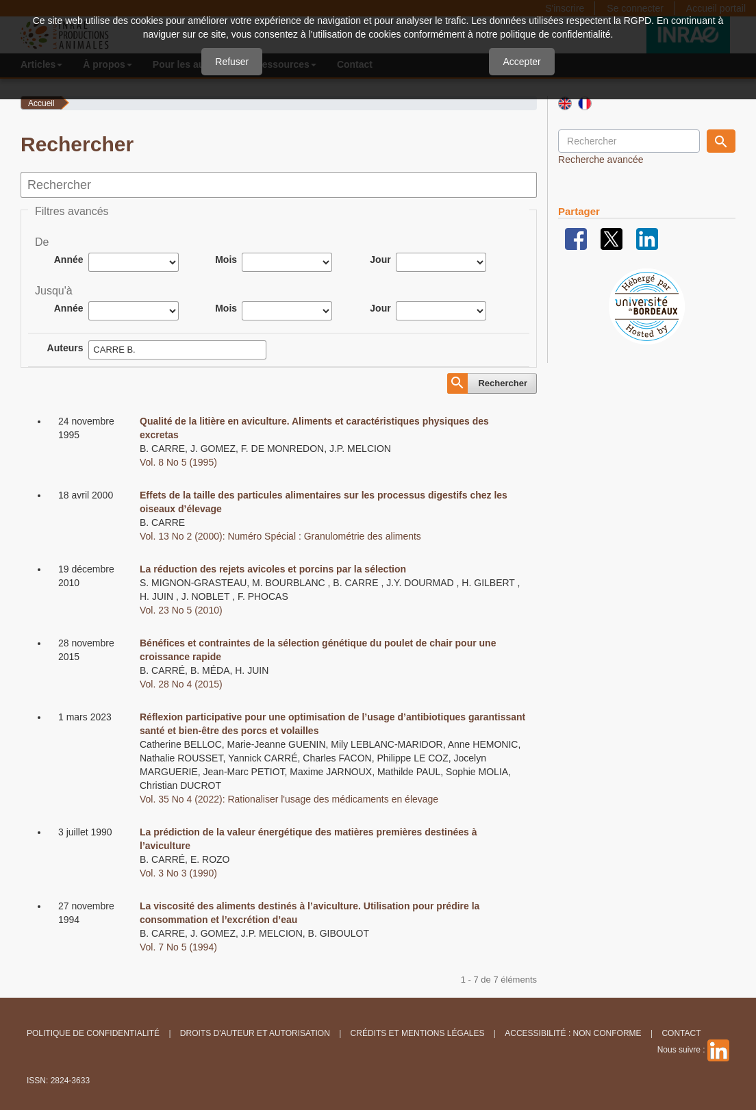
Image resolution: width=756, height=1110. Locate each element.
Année (69, 259)
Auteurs (65, 347)
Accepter (521, 61)
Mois (226, 259)
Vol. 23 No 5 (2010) (181, 610)
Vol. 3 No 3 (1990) (178, 873)
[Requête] (629, 141)
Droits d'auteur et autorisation (255, 1033)
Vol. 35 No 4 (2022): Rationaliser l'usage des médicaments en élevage (289, 799)
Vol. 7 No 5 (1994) (178, 947)
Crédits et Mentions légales (418, 1033)
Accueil (41, 103)
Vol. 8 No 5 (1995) (178, 462)
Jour (380, 259)
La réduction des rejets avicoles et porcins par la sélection (273, 569)
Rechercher (502, 383)
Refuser (232, 61)
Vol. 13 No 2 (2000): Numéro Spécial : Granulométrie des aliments (280, 536)
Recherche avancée (601, 159)
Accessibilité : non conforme (573, 1033)
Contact (681, 1033)
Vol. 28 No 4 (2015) (181, 684)
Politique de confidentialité (93, 1033)
